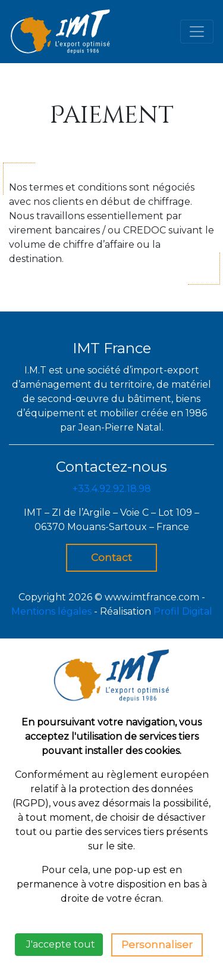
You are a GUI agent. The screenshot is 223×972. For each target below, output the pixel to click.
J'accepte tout (59, 944)
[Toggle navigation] (196, 31)
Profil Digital (182, 611)
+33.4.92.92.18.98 (112, 488)
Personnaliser (157, 945)
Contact (111, 557)
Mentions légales (51, 611)
